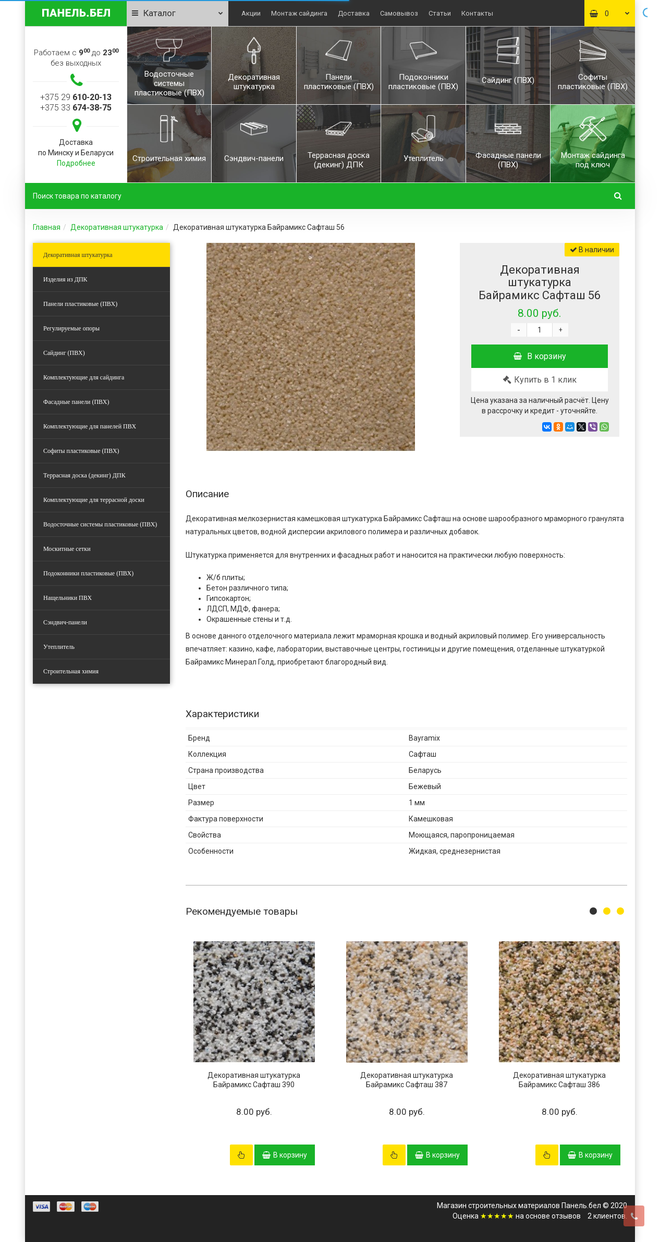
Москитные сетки (67, 548)
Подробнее (76, 163)
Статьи (440, 13)
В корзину (540, 356)
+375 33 (76, 108)
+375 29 (76, 97)
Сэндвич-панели (65, 622)
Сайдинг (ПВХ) (64, 352)
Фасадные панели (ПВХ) (76, 401)
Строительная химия (71, 671)
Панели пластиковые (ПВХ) (80, 304)
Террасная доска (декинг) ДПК (84, 475)
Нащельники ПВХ (67, 597)
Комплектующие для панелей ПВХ (89, 426)
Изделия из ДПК (65, 279)
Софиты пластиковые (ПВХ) (81, 450)
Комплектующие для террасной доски (93, 499)
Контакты (477, 13)
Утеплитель (59, 646)
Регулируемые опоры (71, 328)
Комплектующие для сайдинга (83, 377)
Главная (46, 227)
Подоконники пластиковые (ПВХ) (88, 573)
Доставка (354, 13)
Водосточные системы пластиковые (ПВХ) (100, 524)
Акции (251, 13)
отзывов (566, 1216)
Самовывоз (399, 13)
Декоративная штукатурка (116, 227)
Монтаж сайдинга (299, 13)
